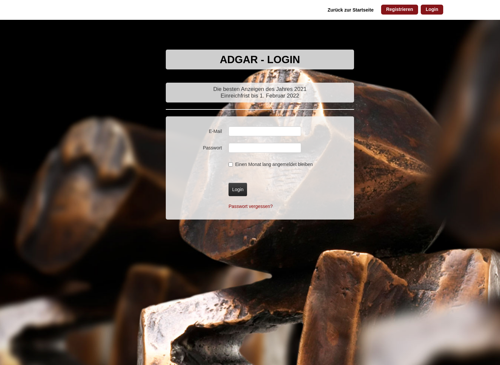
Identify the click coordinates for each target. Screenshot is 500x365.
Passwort (212, 147)
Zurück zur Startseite (351, 10)
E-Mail (215, 131)
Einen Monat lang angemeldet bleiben (271, 164)
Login (432, 9)
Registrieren (399, 9)
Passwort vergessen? (251, 206)
